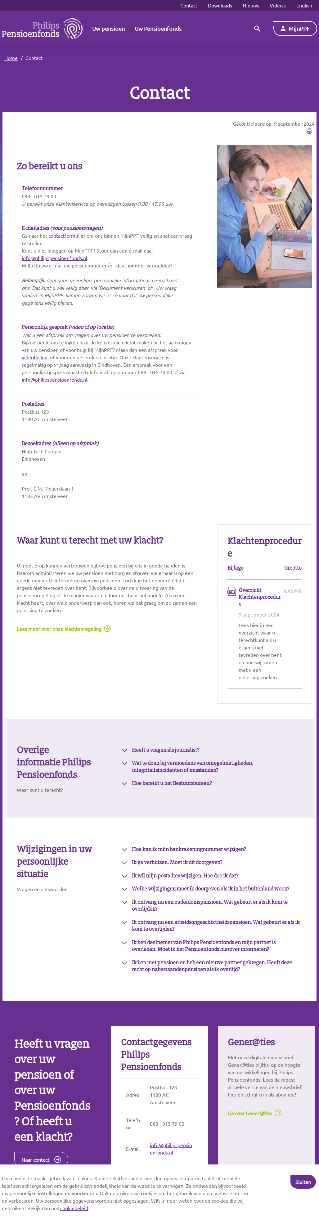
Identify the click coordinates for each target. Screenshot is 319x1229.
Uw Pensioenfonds (158, 28)
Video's (278, 5)
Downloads (220, 5)
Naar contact (35, 1159)
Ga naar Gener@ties (250, 1113)
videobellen (34, 357)
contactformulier (66, 235)
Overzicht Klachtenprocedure (260, 597)
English (304, 5)
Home (11, 58)
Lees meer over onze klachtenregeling (59, 629)
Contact (188, 5)
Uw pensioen (108, 28)
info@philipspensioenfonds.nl (54, 258)
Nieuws (251, 5)
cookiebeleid (74, 1208)
